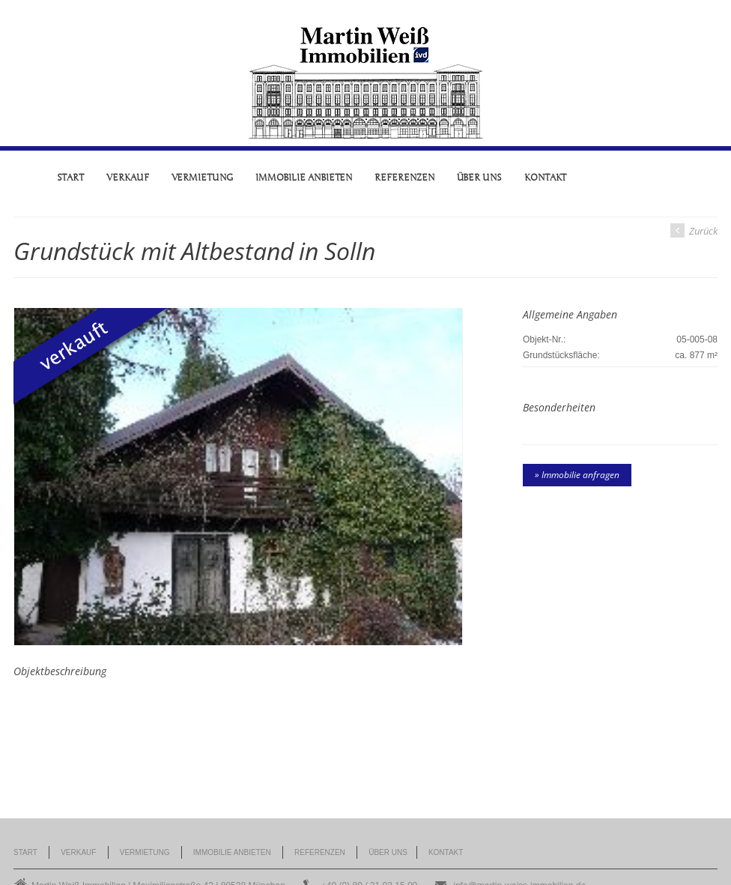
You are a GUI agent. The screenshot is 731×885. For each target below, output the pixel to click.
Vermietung (202, 177)
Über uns (479, 177)
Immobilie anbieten (304, 177)
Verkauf (127, 177)
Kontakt (545, 177)
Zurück (694, 230)
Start (71, 177)
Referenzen (404, 177)
